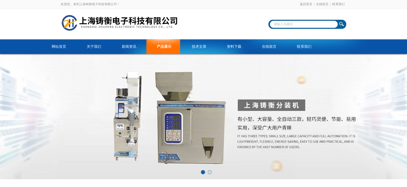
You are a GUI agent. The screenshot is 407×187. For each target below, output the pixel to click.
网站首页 (59, 47)
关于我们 (94, 47)
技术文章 (199, 47)
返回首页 (306, 4)
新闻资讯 (129, 47)
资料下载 (234, 47)
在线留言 (322, 4)
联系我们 (338, 4)
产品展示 (164, 47)
